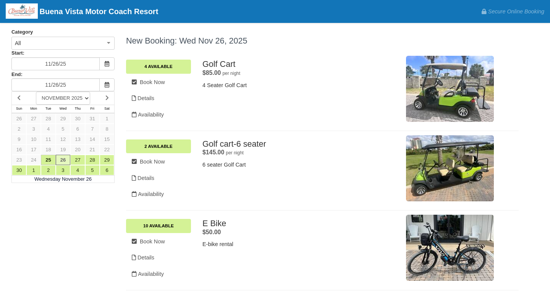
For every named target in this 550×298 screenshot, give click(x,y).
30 (77, 118)
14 (92, 139)
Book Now (148, 82)
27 (33, 118)
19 (63, 149)
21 (92, 149)
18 (48, 149)
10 (33, 139)
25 (48, 160)
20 (77, 149)
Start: (17, 53)
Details (143, 98)
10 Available (158, 225)
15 (107, 139)
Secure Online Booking (513, 11)
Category (22, 32)
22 (107, 149)
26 (19, 118)
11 (48, 139)
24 (33, 160)
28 (48, 118)
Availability (148, 115)
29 (63, 118)
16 (19, 149)
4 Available (158, 66)
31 (92, 118)
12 (63, 139)
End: (17, 74)
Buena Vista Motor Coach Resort (82, 12)
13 (77, 139)
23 (19, 160)
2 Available (158, 146)
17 (33, 149)
